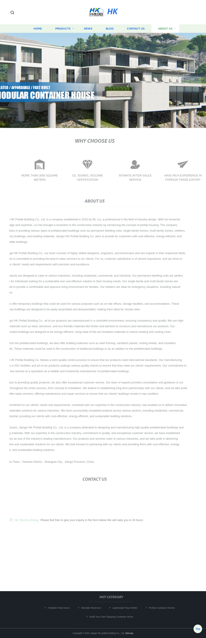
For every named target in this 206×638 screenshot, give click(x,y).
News (88, 29)
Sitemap (129, 633)
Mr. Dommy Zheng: (24, 522)
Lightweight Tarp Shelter (125, 607)
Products (63, 29)
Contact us (136, 29)
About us (165, 29)
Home (38, 29)
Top (198, 628)
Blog (109, 29)
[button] (12, 12)
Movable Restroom (92, 607)
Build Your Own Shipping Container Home (112, 616)
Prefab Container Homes (163, 607)
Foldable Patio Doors (59, 607)
